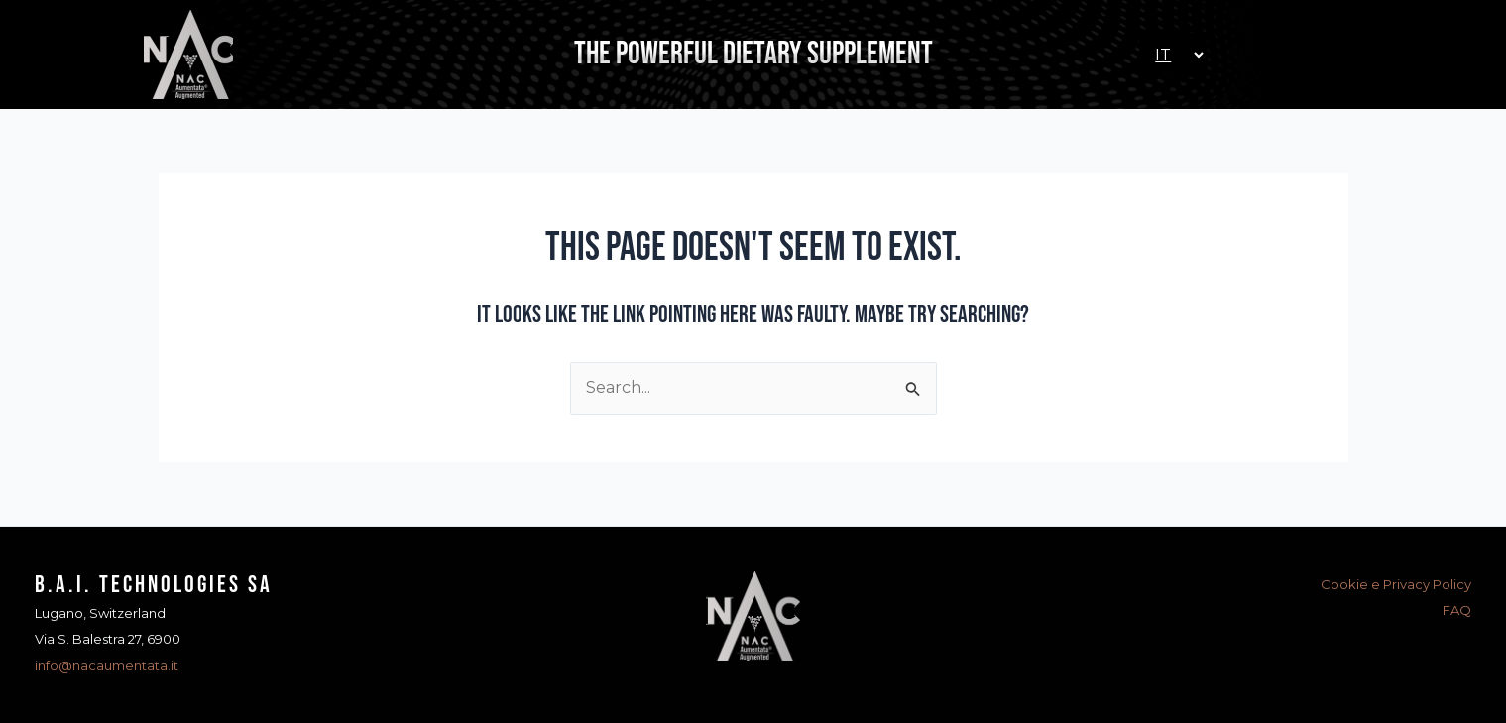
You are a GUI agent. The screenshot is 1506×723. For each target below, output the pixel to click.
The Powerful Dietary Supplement (753, 54)
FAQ (1457, 610)
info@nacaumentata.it (106, 665)
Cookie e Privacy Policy (1396, 584)
